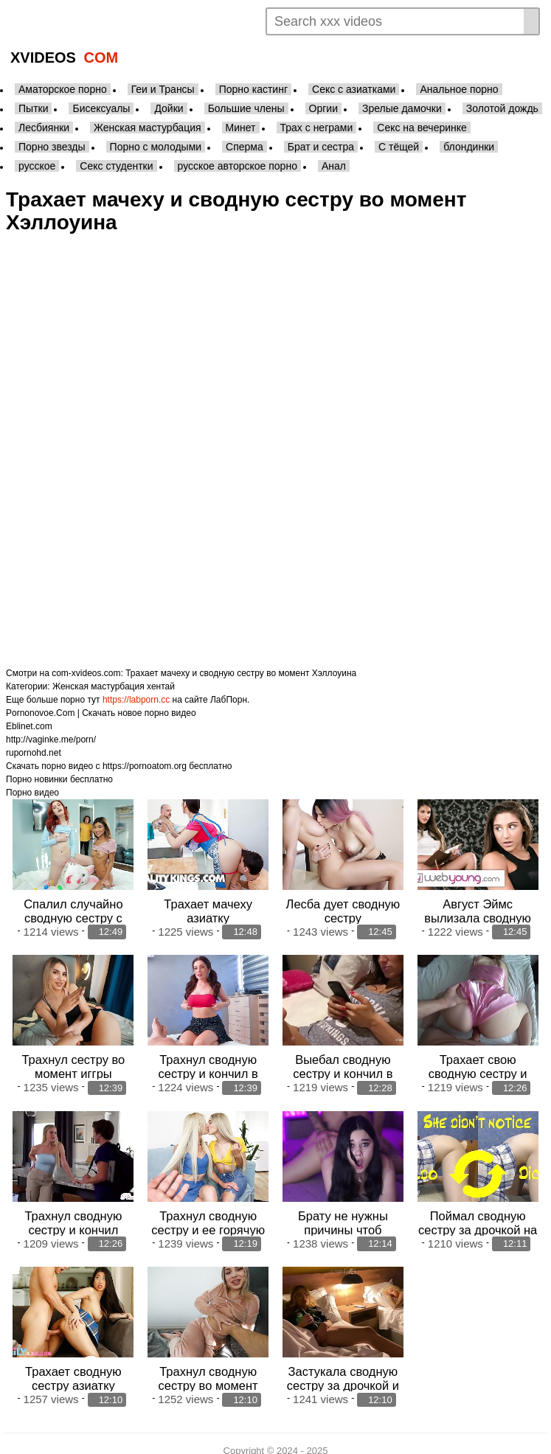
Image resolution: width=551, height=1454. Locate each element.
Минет (241, 127)
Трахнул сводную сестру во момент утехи (208, 1373)
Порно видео (32, 792)
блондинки (468, 147)
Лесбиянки (43, 127)
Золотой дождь (502, 108)
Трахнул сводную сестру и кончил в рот (207, 1067)
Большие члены (246, 108)
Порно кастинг (253, 89)
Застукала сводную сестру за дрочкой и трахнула (343, 1373)
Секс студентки (116, 166)
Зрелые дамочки (402, 108)
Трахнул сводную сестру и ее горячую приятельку (208, 1221)
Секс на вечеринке (422, 127)
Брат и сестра (321, 147)
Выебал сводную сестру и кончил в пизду (342, 1067)
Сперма (244, 147)
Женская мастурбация (147, 127)
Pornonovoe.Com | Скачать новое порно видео (101, 713)
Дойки (168, 108)
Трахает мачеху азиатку (208, 908)
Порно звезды (52, 147)
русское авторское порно (237, 166)
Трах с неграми (316, 127)
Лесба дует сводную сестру (343, 908)
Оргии (323, 108)
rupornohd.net (33, 753)
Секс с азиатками (353, 89)
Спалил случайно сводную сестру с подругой (73, 915)
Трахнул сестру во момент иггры (73, 1060)
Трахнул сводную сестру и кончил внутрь (73, 1221)
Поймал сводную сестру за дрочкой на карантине (477, 1221)
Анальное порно (459, 89)
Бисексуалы (101, 108)
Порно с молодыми (156, 147)
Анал (334, 166)
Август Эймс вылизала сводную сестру (477, 915)
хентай (161, 686)
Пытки (33, 108)
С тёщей (398, 147)
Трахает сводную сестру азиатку (73, 1366)
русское (36, 166)
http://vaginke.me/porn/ (51, 739)
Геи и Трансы (163, 89)
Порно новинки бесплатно (59, 779)
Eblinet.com (29, 726)
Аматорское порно (62, 89)
